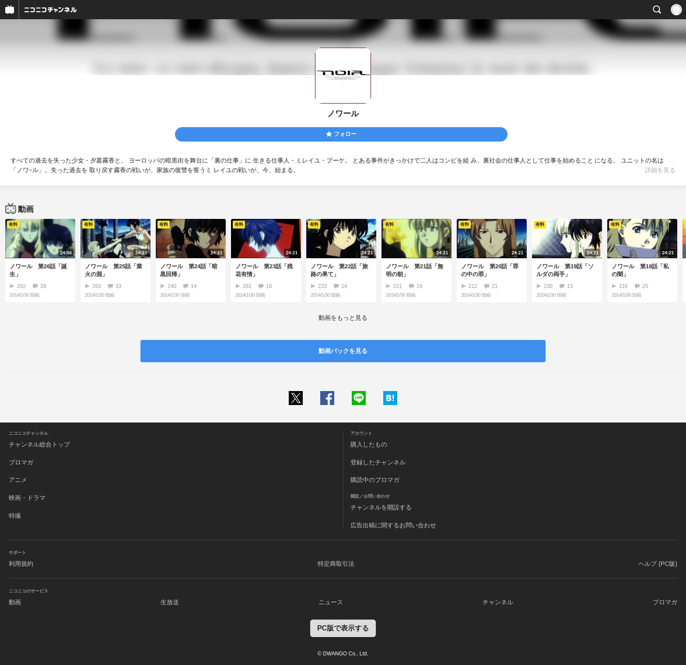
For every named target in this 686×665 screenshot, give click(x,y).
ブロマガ (21, 462)
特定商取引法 (336, 563)
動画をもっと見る (343, 317)
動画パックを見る (343, 350)
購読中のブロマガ (374, 479)
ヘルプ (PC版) (657, 563)
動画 (15, 602)
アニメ (18, 479)
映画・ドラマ (27, 497)
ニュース (330, 602)
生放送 (170, 602)
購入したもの (368, 444)
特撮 (15, 515)
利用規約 (21, 563)
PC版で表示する (343, 628)
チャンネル (498, 602)
